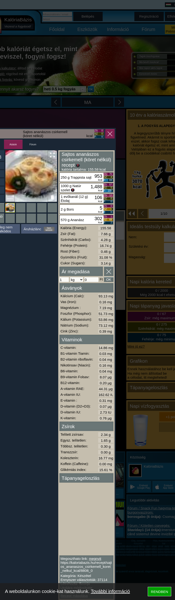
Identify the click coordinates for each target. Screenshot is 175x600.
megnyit (95, 559)
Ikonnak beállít (10, 197)
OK (108, 279)
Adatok (13, 144)
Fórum (33, 144)
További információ (110, 591)
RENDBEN (159, 592)
